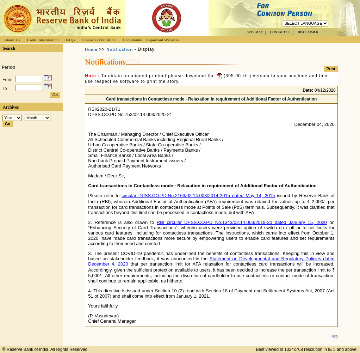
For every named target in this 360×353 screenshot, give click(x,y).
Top (334, 330)
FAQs (70, 40)
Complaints (132, 40)
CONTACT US (280, 32)
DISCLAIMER (308, 32)
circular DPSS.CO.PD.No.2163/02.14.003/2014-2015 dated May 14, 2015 (198, 195)
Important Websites (162, 40)
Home (91, 49)
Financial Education (99, 40)
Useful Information (42, 40)
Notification (119, 49)
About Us (12, 40)
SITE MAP (254, 32)
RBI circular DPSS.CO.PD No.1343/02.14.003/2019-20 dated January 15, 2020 (242, 222)
